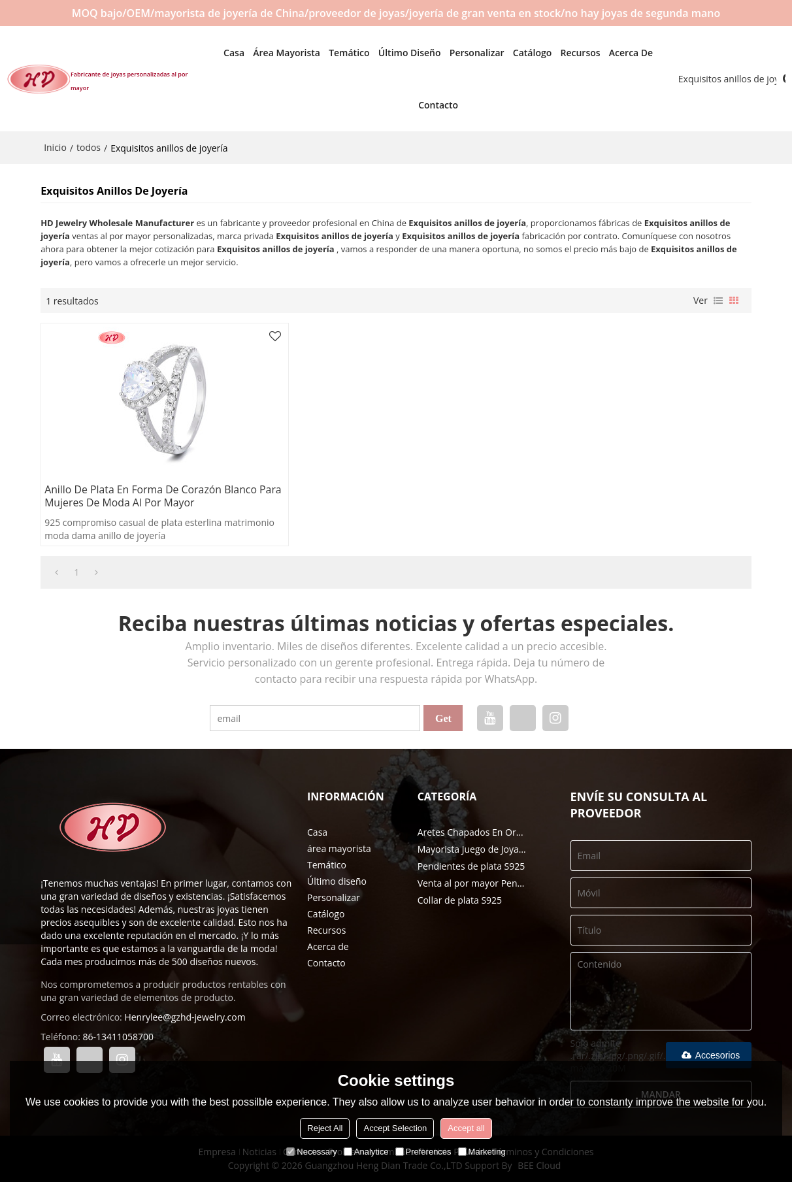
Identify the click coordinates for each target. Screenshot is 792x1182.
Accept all (466, 1128)
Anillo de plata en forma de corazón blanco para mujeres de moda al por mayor (151, 496)
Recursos (568, 52)
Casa (221, 52)
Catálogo (520, 52)
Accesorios (709, 1055)
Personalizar (464, 52)
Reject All (324, 1128)
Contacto (426, 104)
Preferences (423, 1152)
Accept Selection (395, 1128)
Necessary (311, 1152)
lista (718, 299)
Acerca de (618, 52)
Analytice (366, 1152)
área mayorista (274, 52)
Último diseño (397, 52)
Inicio (55, 146)
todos (88, 146)
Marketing (482, 1152)
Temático (336, 52)
